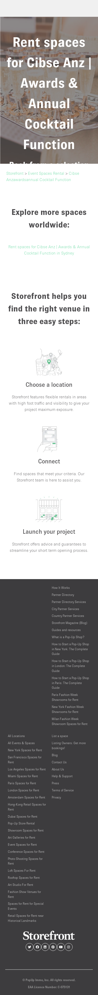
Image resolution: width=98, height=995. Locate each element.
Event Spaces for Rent (22, 844)
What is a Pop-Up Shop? (68, 637)
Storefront (15, 173)
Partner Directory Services (69, 602)
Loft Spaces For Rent (22, 870)
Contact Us (59, 762)
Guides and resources (66, 630)
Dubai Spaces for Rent (22, 816)
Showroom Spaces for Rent (26, 830)
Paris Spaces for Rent (22, 783)
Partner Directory (63, 594)
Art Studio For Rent (20, 884)
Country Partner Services (68, 615)
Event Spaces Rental (46, 173)
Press (55, 783)
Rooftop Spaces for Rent (24, 877)
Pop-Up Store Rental (21, 823)
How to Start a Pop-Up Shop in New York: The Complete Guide (70, 649)
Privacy (56, 797)
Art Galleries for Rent (21, 837)
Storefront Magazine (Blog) (69, 622)
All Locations (16, 736)
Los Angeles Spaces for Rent (27, 769)
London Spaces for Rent (23, 790)
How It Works (61, 587)
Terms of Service (63, 790)
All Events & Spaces (21, 743)
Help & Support (62, 776)
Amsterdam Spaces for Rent (26, 797)
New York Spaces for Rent (25, 750)
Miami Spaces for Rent (23, 776)
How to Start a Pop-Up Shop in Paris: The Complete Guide (70, 683)
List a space (60, 736)
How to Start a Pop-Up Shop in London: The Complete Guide (70, 666)
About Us (58, 769)
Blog (55, 755)
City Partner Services (65, 609)
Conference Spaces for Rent (26, 851)
